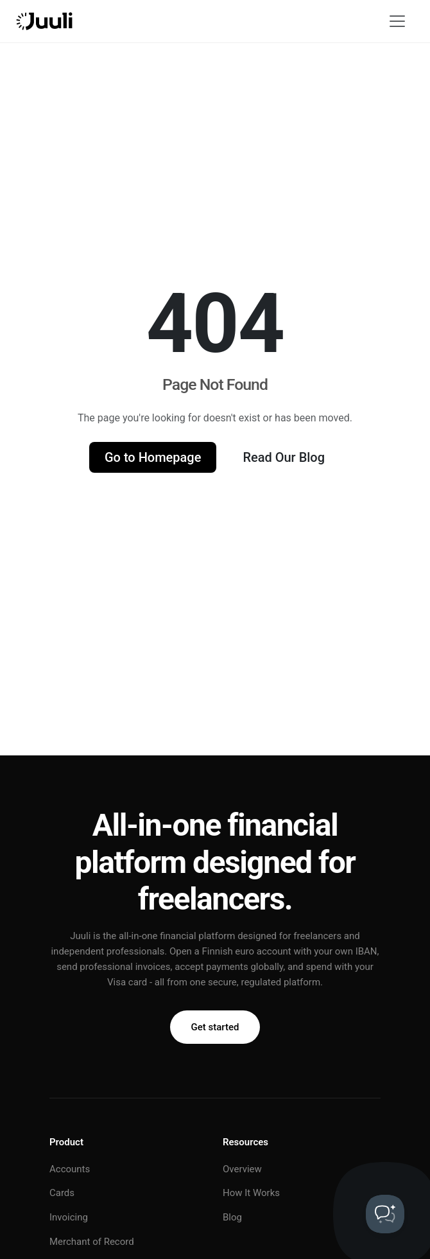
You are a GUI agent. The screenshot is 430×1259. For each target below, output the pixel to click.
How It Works (251, 1193)
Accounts (69, 1169)
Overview (242, 1169)
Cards (61, 1193)
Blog (232, 1217)
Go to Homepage (153, 457)
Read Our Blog (284, 457)
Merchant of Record (91, 1241)
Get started (215, 1027)
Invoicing (68, 1217)
